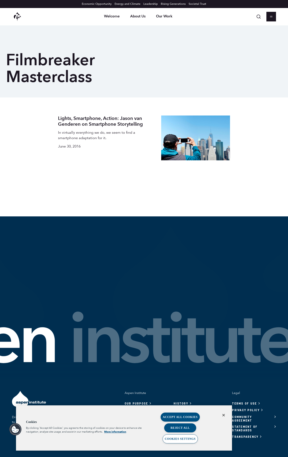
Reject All (180, 427)
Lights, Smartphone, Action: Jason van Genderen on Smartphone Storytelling (100, 121)
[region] (124, 428)
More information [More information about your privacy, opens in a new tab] (115, 432)
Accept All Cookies (180, 417)
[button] (15, 429)
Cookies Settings (180, 438)
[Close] (223, 415)
